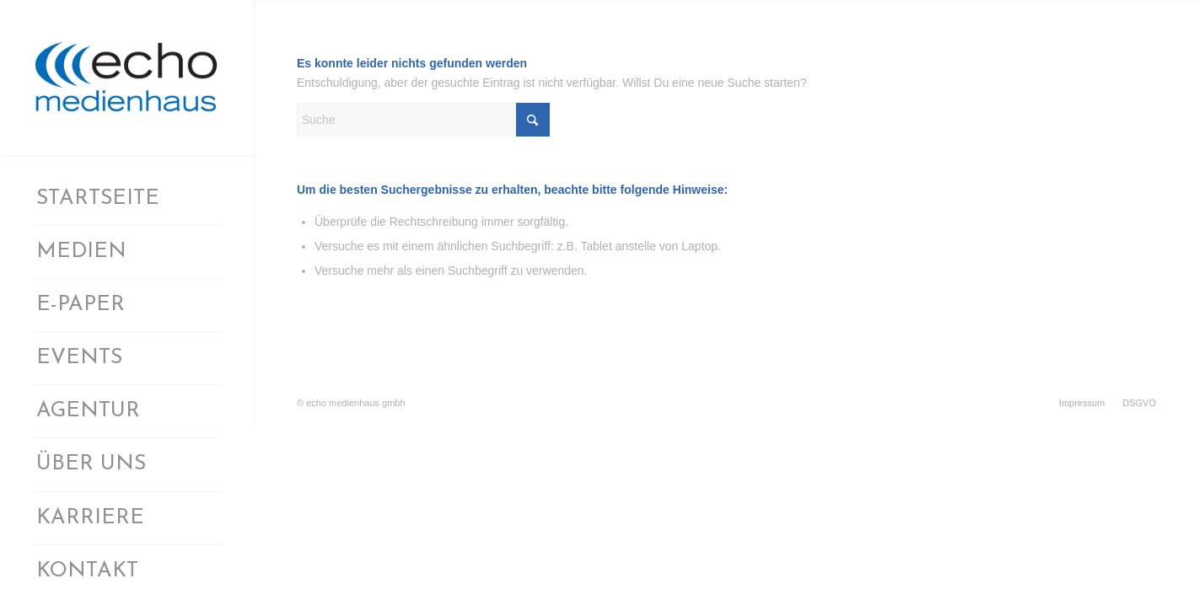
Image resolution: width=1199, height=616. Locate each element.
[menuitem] (127, 200)
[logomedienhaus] (127, 78)
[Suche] (423, 120)
